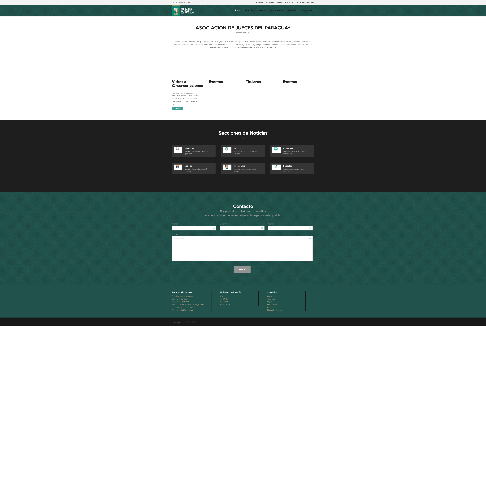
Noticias (249, 11)
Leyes (269, 301)
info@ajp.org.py (308, 2)
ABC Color (224, 299)
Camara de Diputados (180, 301)
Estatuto (270, 307)
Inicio (237, 11)
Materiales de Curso (275, 310)
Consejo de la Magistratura (182, 310)
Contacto (307, 11)
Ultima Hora (225, 304)
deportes (287, 166)
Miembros (292, 11)
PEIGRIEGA (190, 322)
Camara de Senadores (180, 299)
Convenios (271, 296)
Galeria (261, 11)
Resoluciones (272, 304)
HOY (222, 296)
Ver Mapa (178, 108)
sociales (188, 166)
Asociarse (271, 299)
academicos (288, 148)
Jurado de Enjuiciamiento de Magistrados (188, 304)
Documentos (276, 11)
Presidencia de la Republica (182, 296)
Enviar (242, 269)
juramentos (239, 166)
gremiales (189, 148)
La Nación (224, 301)
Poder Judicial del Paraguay (182, 307)
